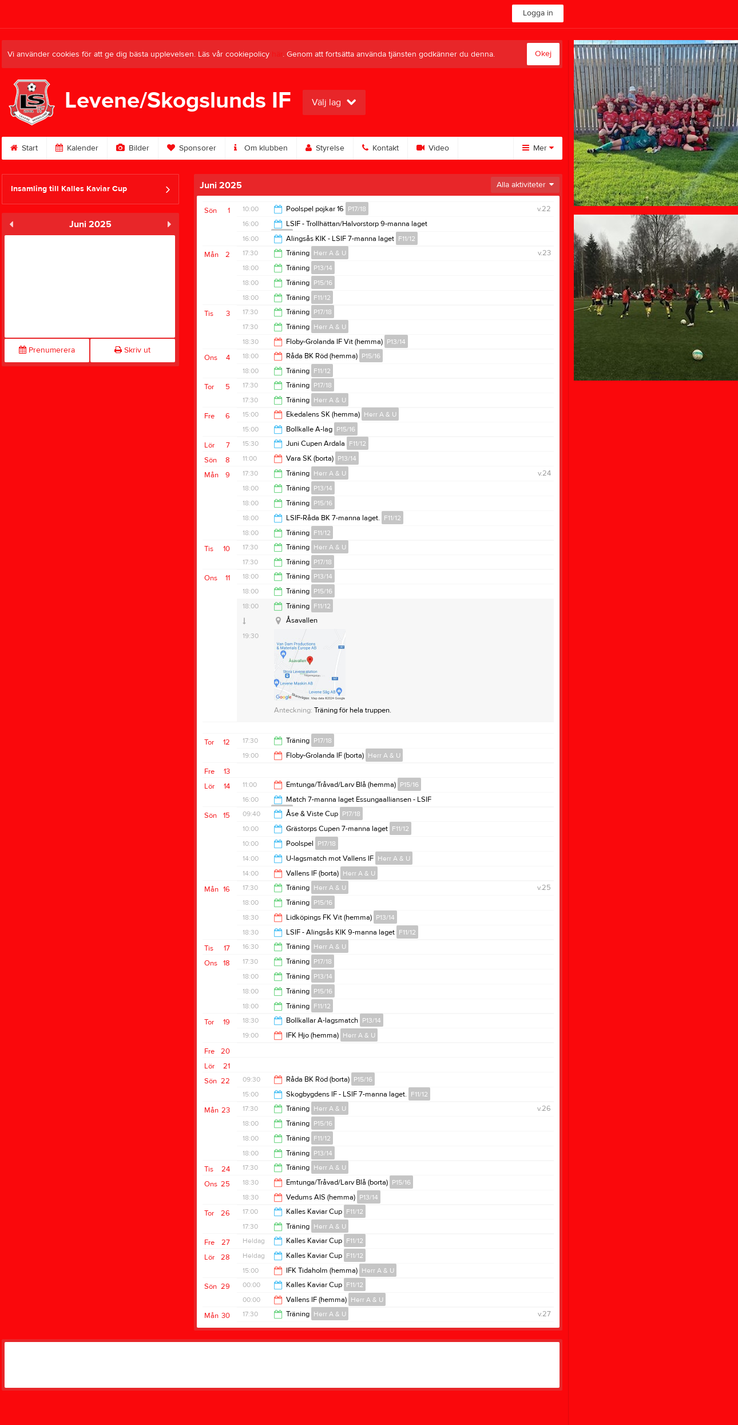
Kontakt (380, 148)
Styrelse (324, 148)
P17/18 (357, 208)
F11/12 (406, 238)
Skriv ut (132, 350)
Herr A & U (330, 253)
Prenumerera (47, 350)
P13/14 (323, 267)
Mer (538, 148)
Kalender (76, 148)
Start (24, 148)
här (277, 54)
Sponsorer (191, 148)
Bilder (132, 148)
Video (432, 148)
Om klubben (261, 148)
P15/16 (323, 282)
